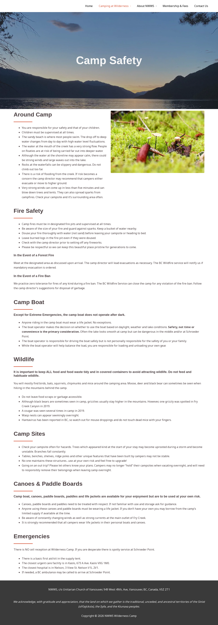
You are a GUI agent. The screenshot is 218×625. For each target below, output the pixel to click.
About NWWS (147, 6)
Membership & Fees (176, 6)
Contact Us (201, 6)
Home (92, 6)
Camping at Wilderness (116, 6)
